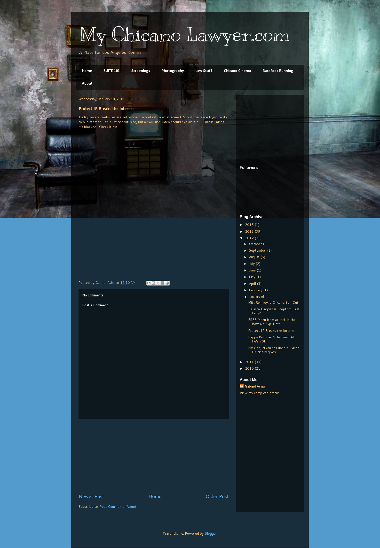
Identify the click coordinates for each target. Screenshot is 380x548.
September (258, 250)
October (256, 243)
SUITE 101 (112, 71)
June (253, 270)
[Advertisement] (153, 456)
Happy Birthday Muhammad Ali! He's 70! (271, 339)
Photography (173, 71)
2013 (250, 231)
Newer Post (91, 496)
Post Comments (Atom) (118, 506)
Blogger (211, 533)
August (255, 256)
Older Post (217, 496)
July (252, 263)
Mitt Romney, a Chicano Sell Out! (273, 302)
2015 (250, 224)
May (252, 276)
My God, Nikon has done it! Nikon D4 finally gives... (273, 349)
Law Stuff (204, 71)
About (87, 84)
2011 (250, 361)
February (256, 290)
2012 (250, 238)
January (255, 296)
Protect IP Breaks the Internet (272, 330)
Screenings (140, 71)
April (253, 283)
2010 (250, 368)
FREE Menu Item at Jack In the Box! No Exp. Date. (272, 321)
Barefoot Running (278, 71)
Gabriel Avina (255, 386)
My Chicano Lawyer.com (184, 35)
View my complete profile (260, 392)
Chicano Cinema (237, 71)
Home (87, 71)
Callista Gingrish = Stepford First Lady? (274, 311)
